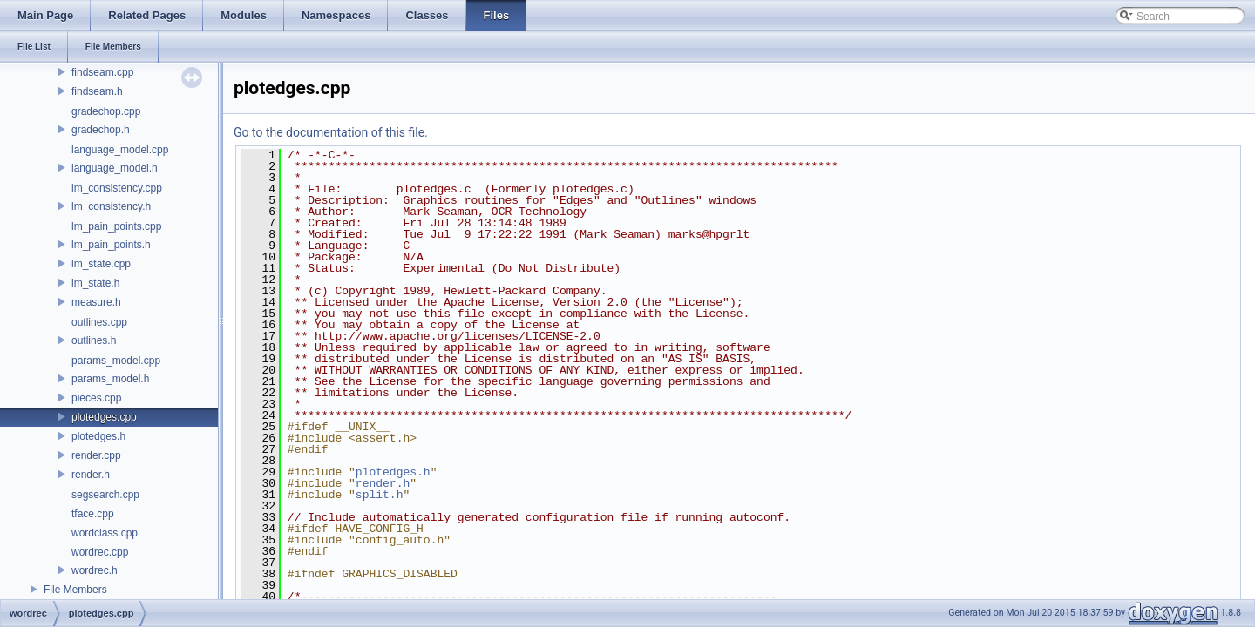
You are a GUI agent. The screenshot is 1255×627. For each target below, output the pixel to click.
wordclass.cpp (104, 533)
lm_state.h (95, 283)
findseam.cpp (102, 72)
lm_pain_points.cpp (116, 226)
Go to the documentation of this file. (331, 132)
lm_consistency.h (111, 206)
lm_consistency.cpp (116, 188)
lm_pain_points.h (111, 245)
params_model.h (110, 379)
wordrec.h (94, 570)
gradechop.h (100, 130)
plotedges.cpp (104, 417)
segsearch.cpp (105, 495)
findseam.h (97, 91)
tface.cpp (92, 514)
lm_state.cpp (101, 264)
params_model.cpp (115, 360)
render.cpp (96, 455)
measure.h (96, 302)
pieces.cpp (96, 398)
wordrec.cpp (99, 552)
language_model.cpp (119, 150)
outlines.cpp (99, 322)
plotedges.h (98, 436)
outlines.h (93, 340)
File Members (75, 589)
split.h (380, 494)
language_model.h (114, 168)
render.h (90, 475)
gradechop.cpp (105, 111)
